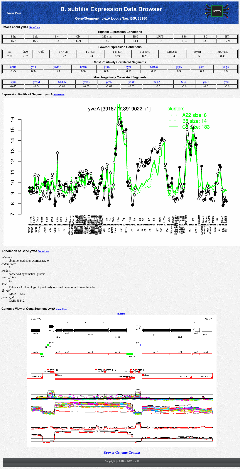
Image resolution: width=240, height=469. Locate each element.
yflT (33, 66)
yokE (86, 82)
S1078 (154, 66)
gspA (179, 66)
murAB (157, 82)
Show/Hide (34, 27)
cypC (129, 66)
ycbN (109, 82)
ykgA (225, 66)
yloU (206, 82)
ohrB (13, 66)
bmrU (83, 66)
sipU (13, 82)
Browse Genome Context (122, 452)
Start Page (14, 13)
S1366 (62, 82)
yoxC (202, 66)
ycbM (36, 82)
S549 (184, 82)
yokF (132, 82)
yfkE (107, 66)
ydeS (227, 82)
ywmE (57, 66)
